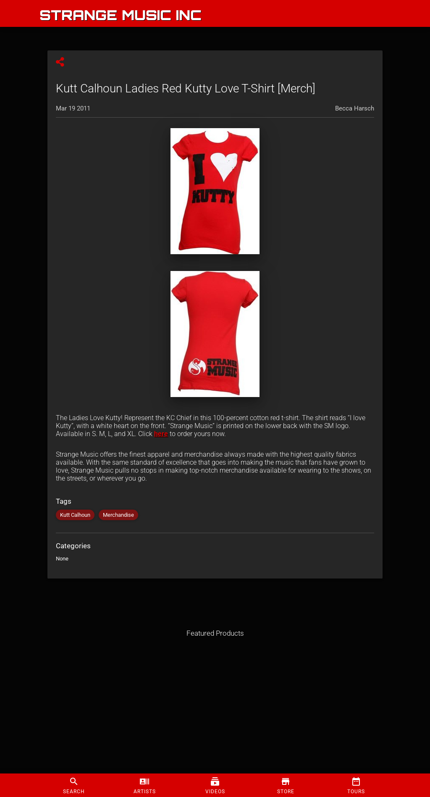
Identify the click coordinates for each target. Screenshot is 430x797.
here (161, 434)
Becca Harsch (354, 108)
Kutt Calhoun (75, 515)
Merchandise (118, 515)
